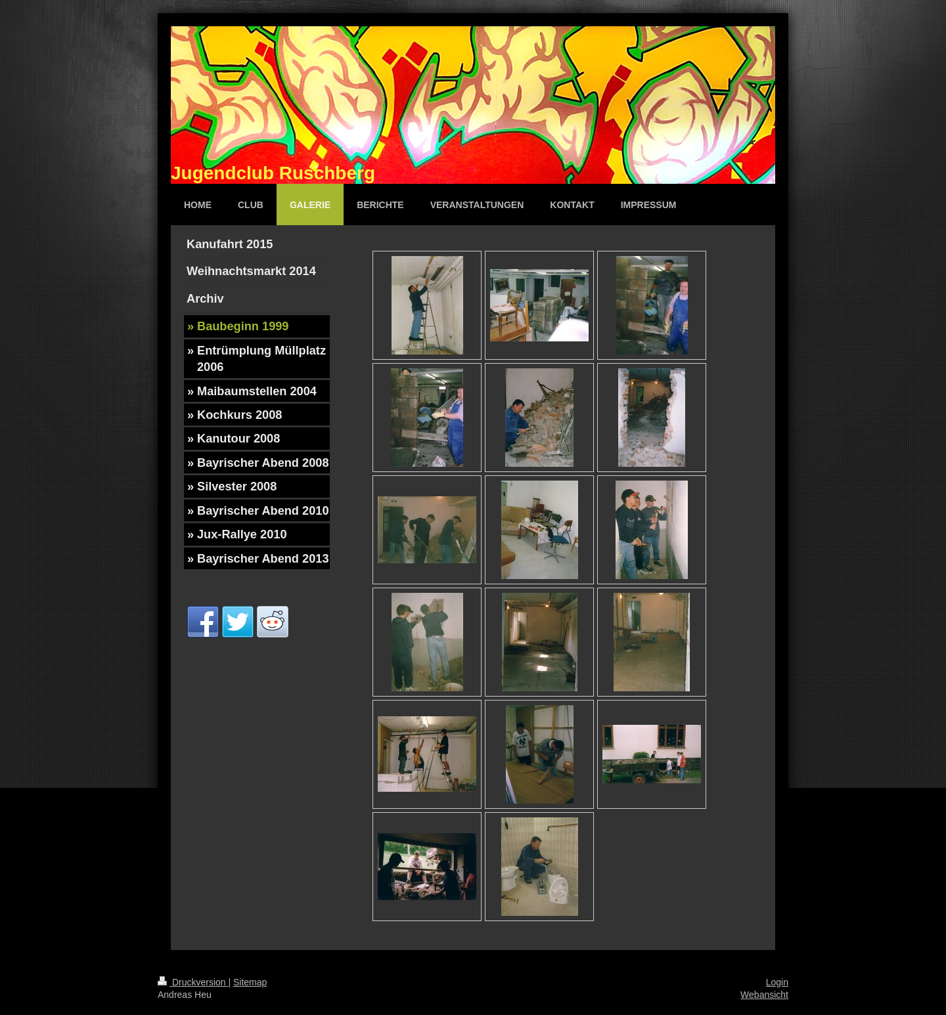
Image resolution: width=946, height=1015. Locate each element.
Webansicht (764, 994)
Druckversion (193, 982)
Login (777, 982)
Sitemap (250, 982)
